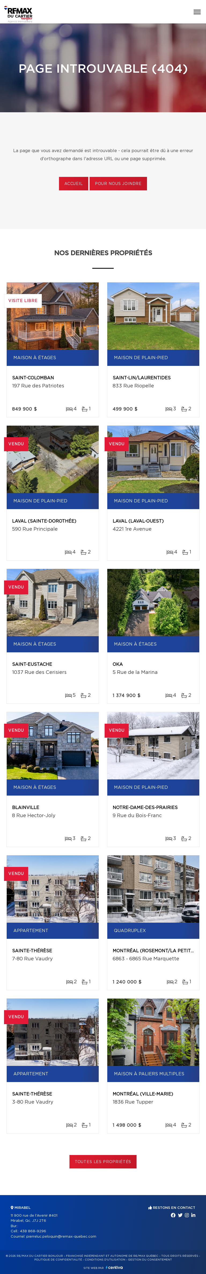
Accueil (73, 184)
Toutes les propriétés (103, 1162)
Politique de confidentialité (58, 1259)
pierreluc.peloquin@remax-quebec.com (61, 1236)
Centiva (114, 1267)
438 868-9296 (33, 1231)
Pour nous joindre (118, 184)
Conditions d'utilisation (105, 1259)
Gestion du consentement (150, 1259)
